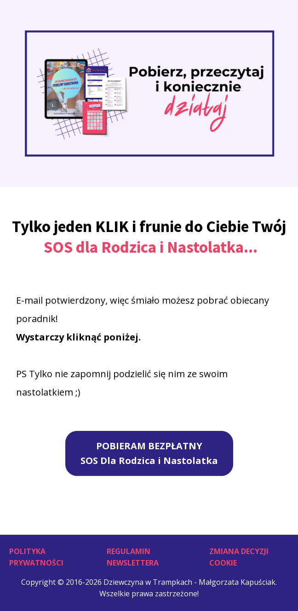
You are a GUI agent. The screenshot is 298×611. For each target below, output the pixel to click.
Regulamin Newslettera (133, 557)
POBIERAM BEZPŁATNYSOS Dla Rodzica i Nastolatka (149, 453)
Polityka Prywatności (36, 557)
